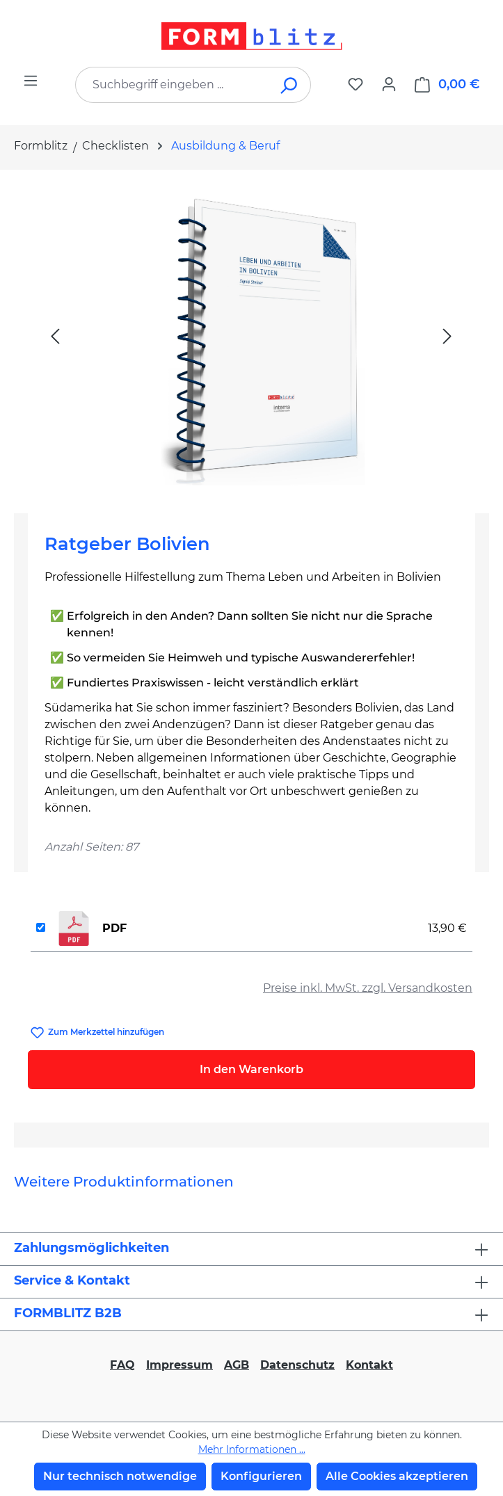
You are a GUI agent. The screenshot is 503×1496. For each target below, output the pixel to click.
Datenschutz (297, 1365)
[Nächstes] (447, 335)
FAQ (122, 1365)
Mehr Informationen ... (251, 1449)
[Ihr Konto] (389, 84)
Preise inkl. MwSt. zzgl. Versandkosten (367, 988)
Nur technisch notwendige (120, 1476)
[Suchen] (290, 85)
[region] (251, 336)
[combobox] (172, 85)
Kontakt (369, 1365)
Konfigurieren (261, 1476)
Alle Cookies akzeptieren (397, 1476)
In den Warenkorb (251, 1069)
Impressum (179, 1365)
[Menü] (30, 81)
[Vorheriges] (55, 335)
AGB (236, 1365)
